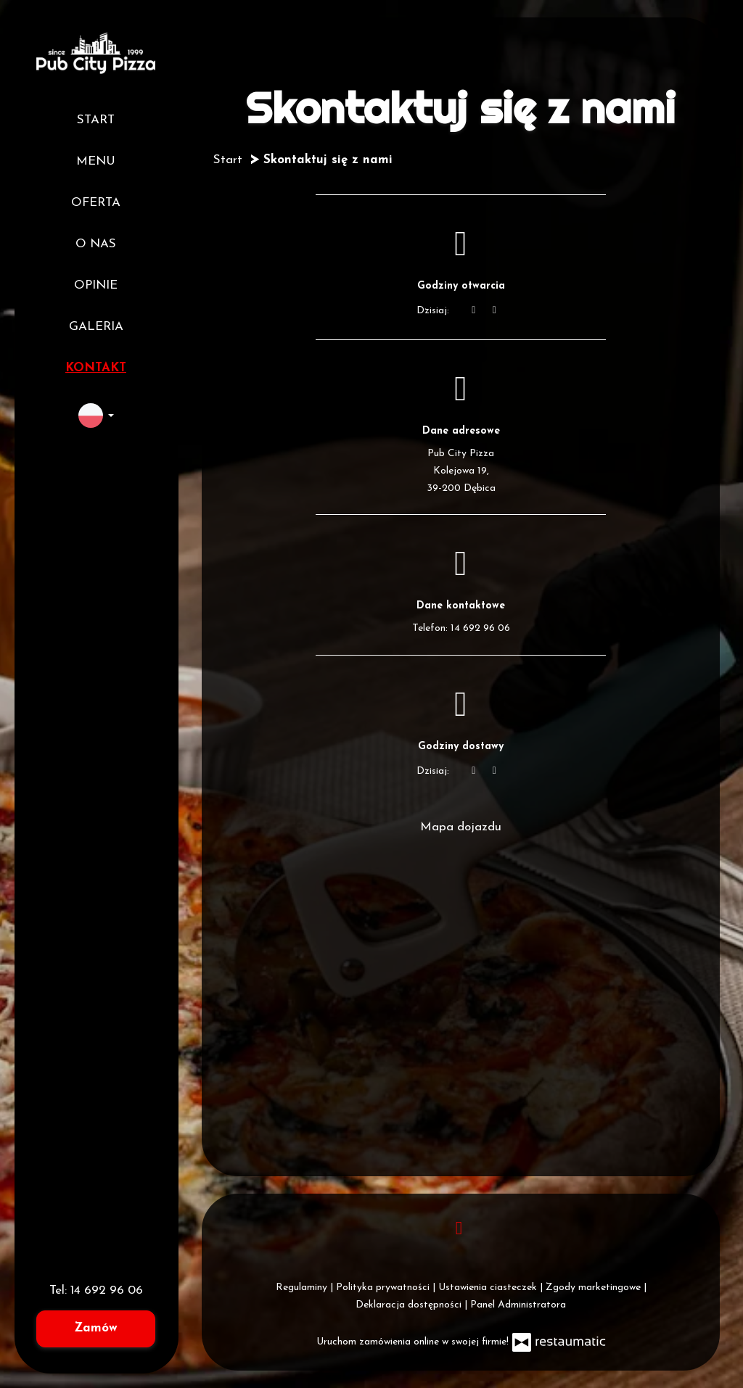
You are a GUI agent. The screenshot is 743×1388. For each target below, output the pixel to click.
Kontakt (95, 368)
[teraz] (474, 311)
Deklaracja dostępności (410, 1305)
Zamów (96, 1328)
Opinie (96, 285)
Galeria (96, 327)
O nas (95, 244)
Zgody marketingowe (595, 1287)
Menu (95, 161)
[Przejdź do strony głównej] (95, 53)
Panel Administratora (518, 1305)
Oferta (95, 203)
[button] (96, 415)
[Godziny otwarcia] (495, 311)
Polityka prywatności (384, 1287)
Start (96, 120)
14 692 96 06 (106, 1290)
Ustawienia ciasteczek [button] (489, 1287)
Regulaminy (303, 1287)
